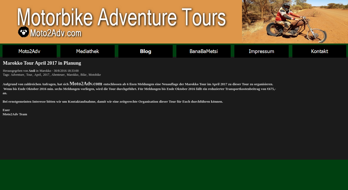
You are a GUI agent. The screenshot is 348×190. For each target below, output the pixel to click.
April (37, 75)
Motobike (95, 75)
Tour (29, 75)
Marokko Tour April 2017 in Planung (42, 63)
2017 (46, 75)
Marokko (45, 71)
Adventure (17, 75)
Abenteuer (58, 75)
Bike (83, 75)
